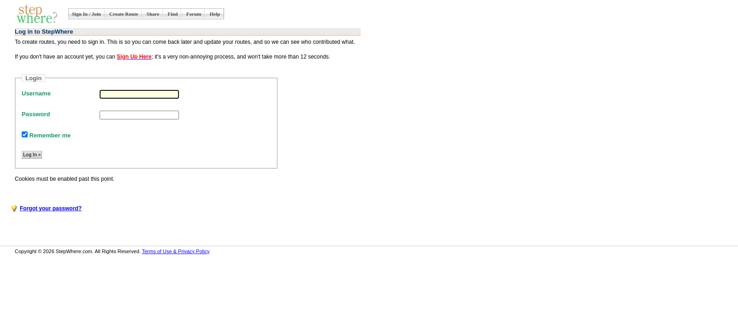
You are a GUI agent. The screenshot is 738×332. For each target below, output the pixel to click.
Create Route (123, 14)
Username (36, 93)
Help (215, 14)
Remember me (46, 135)
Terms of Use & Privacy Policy (176, 251)
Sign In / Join (86, 14)
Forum (193, 14)
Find (172, 14)
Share (153, 14)
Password (36, 114)
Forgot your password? (51, 208)
